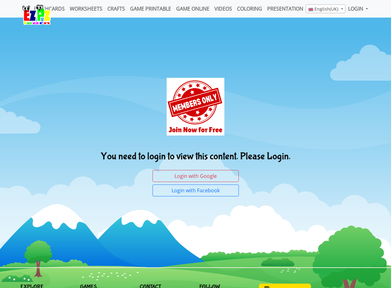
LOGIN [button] (356, 8)
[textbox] (325, 9)
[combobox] (325, 8)
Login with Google (195, 176)
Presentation (285, 8)
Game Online (192, 8)
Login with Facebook (196, 190)
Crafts (116, 8)
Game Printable (150, 8)
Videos (223, 8)
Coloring (249, 8)
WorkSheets (86, 8)
